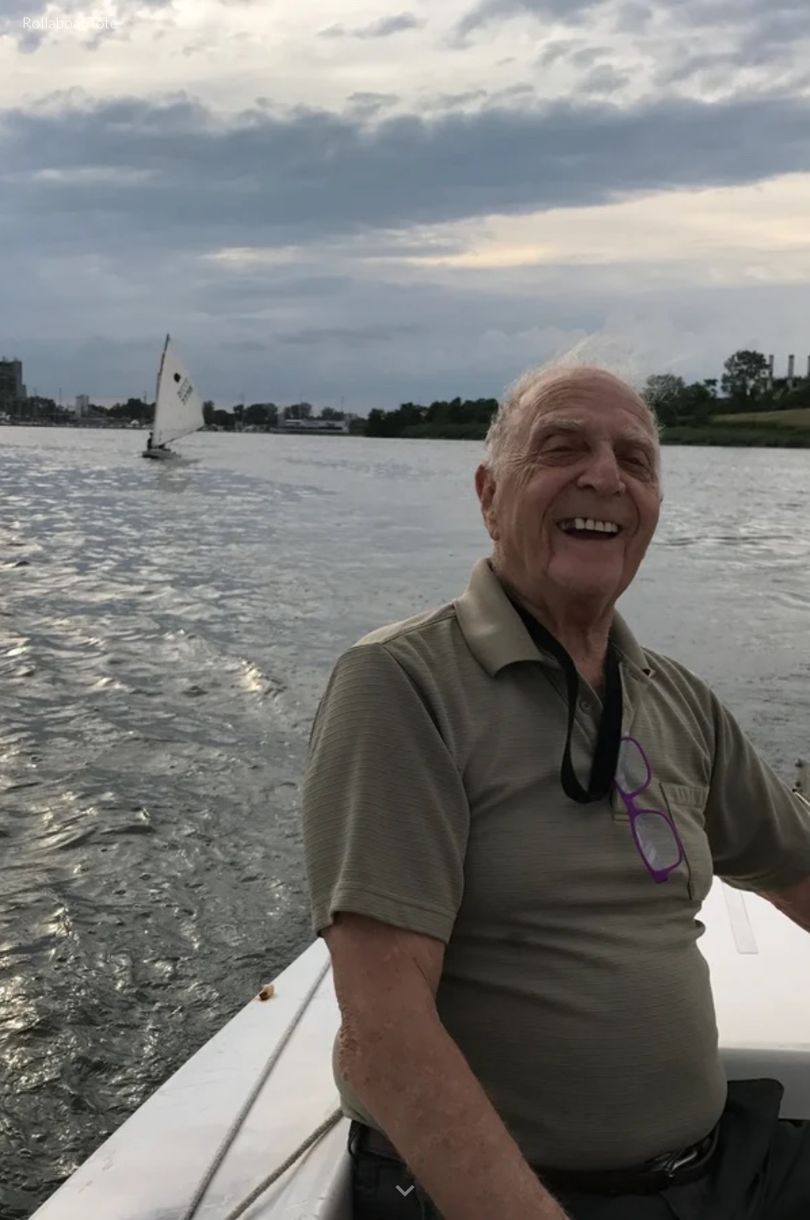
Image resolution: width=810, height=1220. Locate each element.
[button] (405, 1191)
